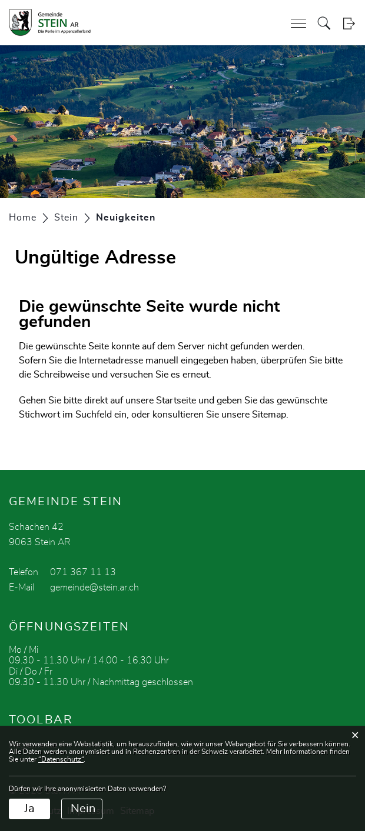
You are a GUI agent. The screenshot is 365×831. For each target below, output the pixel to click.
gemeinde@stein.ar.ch (94, 587)
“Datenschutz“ (61, 759)
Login (348, 23)
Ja (29, 809)
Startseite (176, 400)
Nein (83, 809)
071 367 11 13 (83, 572)
